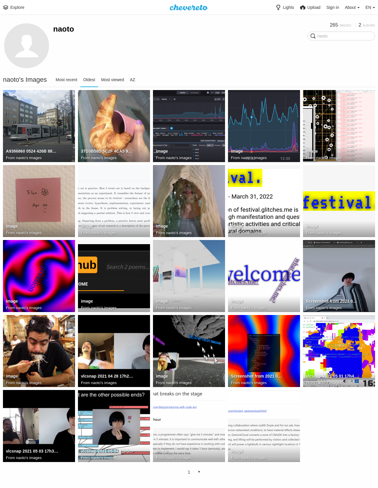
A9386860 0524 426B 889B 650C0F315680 (32, 151)
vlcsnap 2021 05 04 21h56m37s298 (107, 451)
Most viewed (112, 79)
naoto (63, 29)
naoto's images (29, 158)
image (162, 151)
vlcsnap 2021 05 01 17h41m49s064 (332, 376)
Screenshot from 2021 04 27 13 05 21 (332, 301)
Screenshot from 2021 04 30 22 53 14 (257, 376)
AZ (132, 79)
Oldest (89, 79)
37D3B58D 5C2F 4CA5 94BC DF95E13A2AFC (107, 151)
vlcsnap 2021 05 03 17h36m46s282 (32, 451)
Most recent (66, 79)
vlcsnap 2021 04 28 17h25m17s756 (107, 376)
